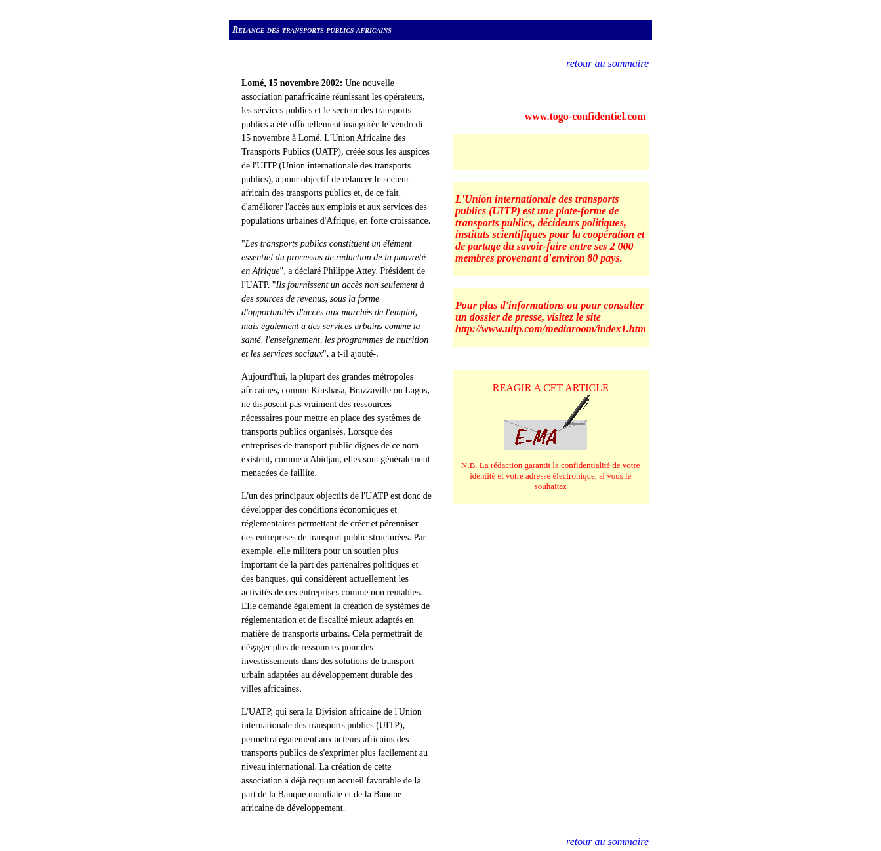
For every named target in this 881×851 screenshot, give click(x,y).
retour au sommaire (607, 63)
